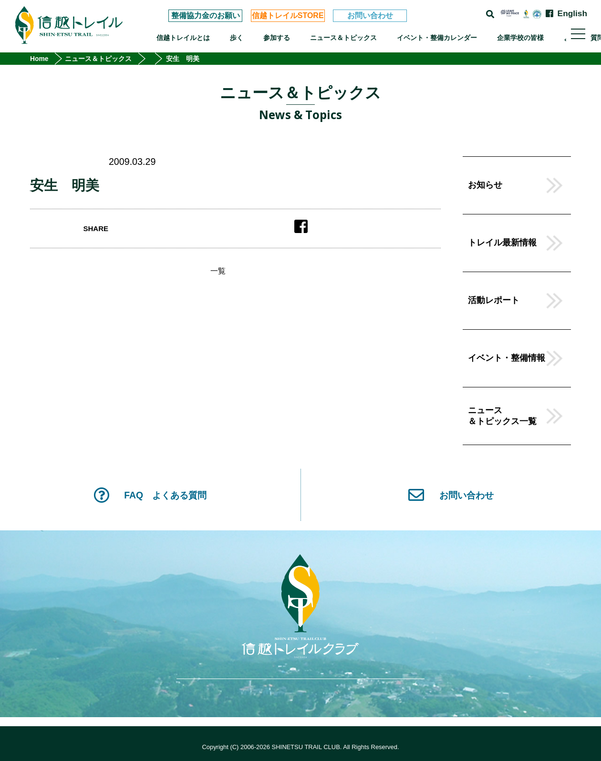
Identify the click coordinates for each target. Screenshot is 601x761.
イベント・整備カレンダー (437, 37)
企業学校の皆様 (520, 37)
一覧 (218, 271)
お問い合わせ (370, 15)
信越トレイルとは (183, 37)
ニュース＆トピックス (343, 37)
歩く (236, 37)
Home (39, 58)
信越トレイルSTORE (288, 15)
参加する (276, 37)
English (572, 14)
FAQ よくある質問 (150, 495)
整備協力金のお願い (205, 15)
